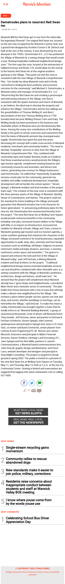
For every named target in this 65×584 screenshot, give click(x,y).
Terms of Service (29, 572)
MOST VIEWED (7, 441)
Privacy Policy (42, 572)
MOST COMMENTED (10, 512)
